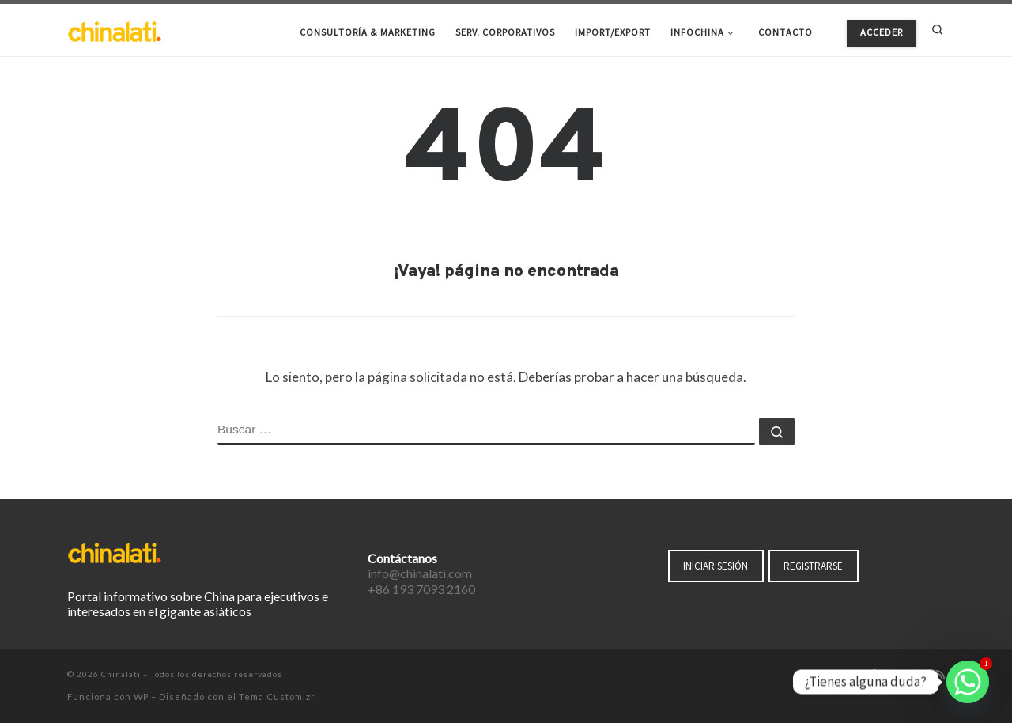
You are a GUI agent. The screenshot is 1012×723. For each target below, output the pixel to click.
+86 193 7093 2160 (421, 588)
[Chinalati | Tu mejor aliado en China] (114, 29)
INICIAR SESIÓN (715, 566)
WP (141, 696)
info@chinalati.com (420, 573)
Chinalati (121, 674)
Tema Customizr (277, 696)
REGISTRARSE (813, 566)
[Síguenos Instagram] (918, 675)
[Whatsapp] (967, 682)
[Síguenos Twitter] (895, 675)
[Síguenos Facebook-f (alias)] (873, 675)
